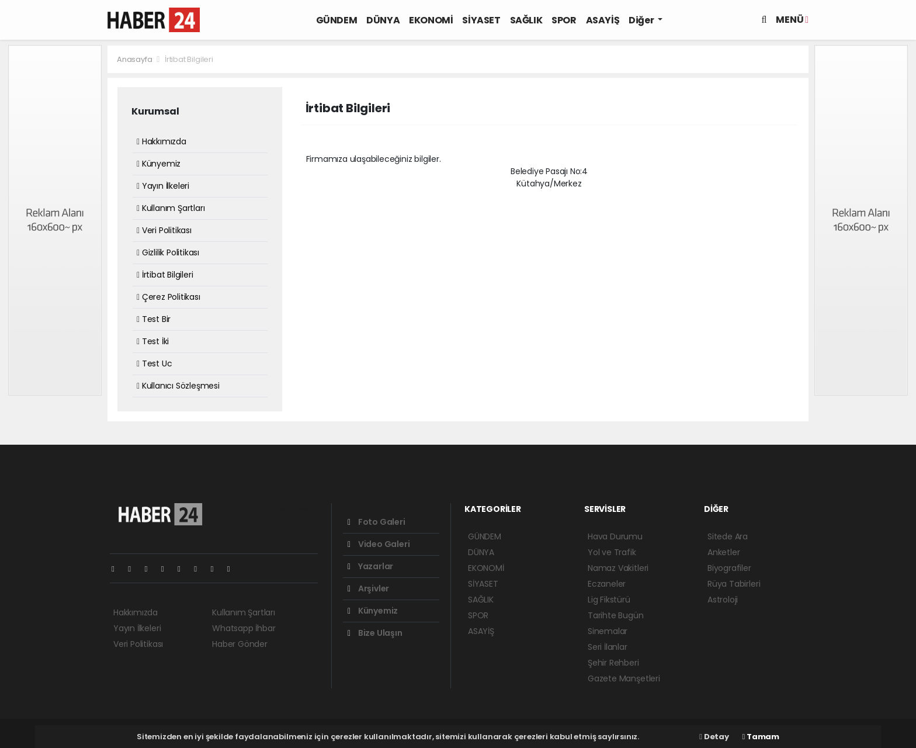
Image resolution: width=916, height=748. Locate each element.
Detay (713, 736)
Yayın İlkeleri (163, 186)
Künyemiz (159, 163)
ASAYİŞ (603, 20)
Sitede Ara (727, 536)
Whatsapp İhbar (243, 628)
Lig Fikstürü (609, 599)
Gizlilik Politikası (168, 252)
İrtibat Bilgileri (189, 59)
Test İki (153, 341)
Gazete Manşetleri (624, 678)
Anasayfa (135, 59)
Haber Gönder (240, 644)
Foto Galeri (376, 522)
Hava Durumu (615, 536)
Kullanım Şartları (170, 208)
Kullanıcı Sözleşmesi (178, 386)
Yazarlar (370, 566)
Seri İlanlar (607, 647)
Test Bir (154, 319)
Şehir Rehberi (613, 663)
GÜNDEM (337, 20)
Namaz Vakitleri (618, 568)
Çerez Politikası (168, 297)
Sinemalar (607, 631)
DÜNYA (383, 20)
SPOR (563, 20)
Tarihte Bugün (616, 615)
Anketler (723, 552)
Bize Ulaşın (375, 633)
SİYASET (481, 20)
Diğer (642, 20)
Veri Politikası (164, 230)
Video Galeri (379, 544)
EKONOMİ (431, 20)
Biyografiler (729, 568)
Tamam (760, 736)
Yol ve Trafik (612, 552)
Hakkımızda (161, 141)
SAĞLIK (526, 20)
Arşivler (368, 588)
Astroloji (722, 599)
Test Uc (154, 363)
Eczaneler (607, 584)
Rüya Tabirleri (733, 584)
